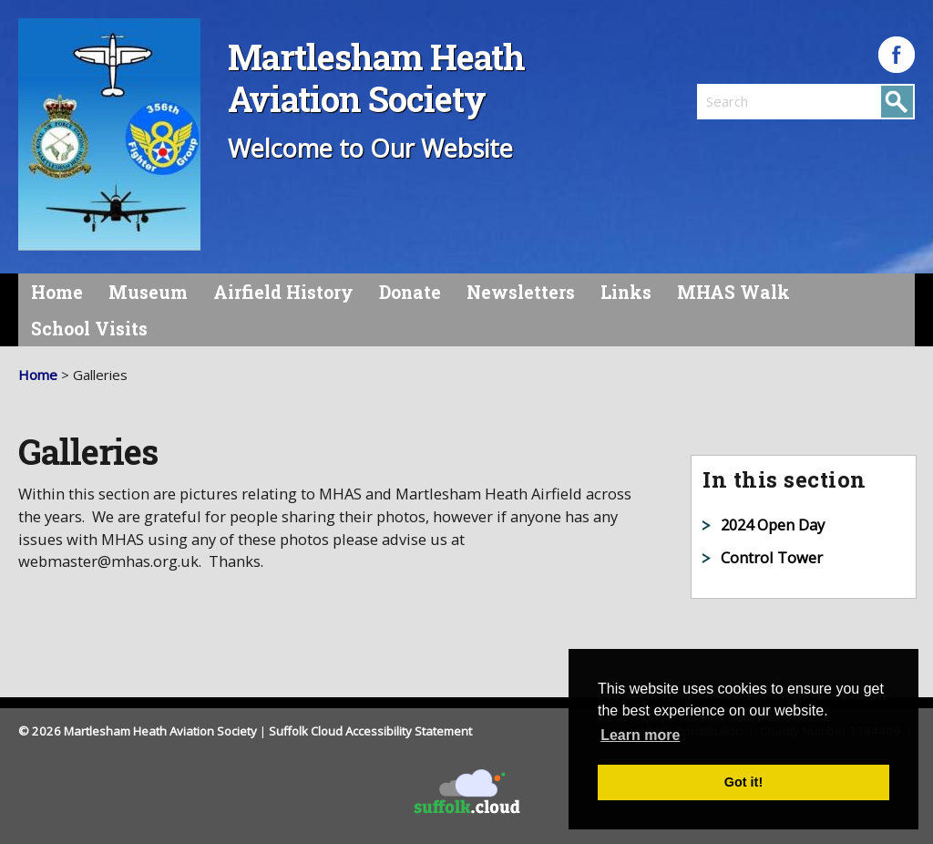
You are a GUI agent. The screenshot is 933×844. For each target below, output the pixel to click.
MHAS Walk (733, 292)
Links (625, 292)
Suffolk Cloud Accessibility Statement (370, 731)
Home (57, 292)
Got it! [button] (743, 782)
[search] (751, 101)
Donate (410, 292)
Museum (148, 292)
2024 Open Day (773, 524)
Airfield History (283, 292)
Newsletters (520, 292)
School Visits (89, 328)
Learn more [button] (640, 735)
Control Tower (772, 557)
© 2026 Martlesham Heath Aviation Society (137, 731)
